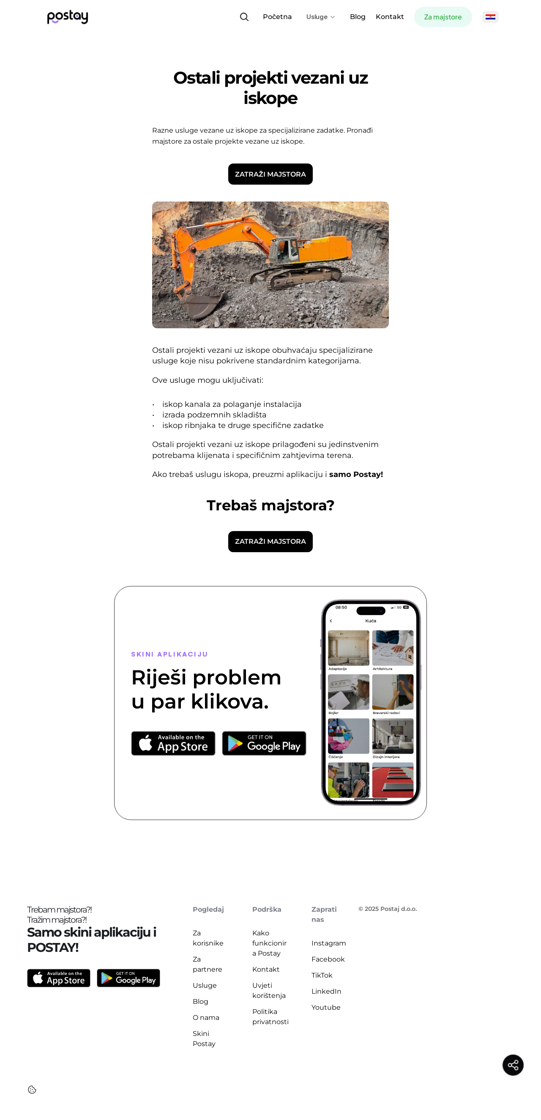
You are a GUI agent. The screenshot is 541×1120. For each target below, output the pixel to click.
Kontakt (390, 17)
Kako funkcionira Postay (269, 943)
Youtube (326, 1007)
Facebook (328, 959)
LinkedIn (326, 991)
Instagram (328, 943)
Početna (277, 17)
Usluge (205, 985)
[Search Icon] (244, 16)
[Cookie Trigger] (32, 1090)
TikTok (322, 975)
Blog (358, 17)
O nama (206, 1018)
